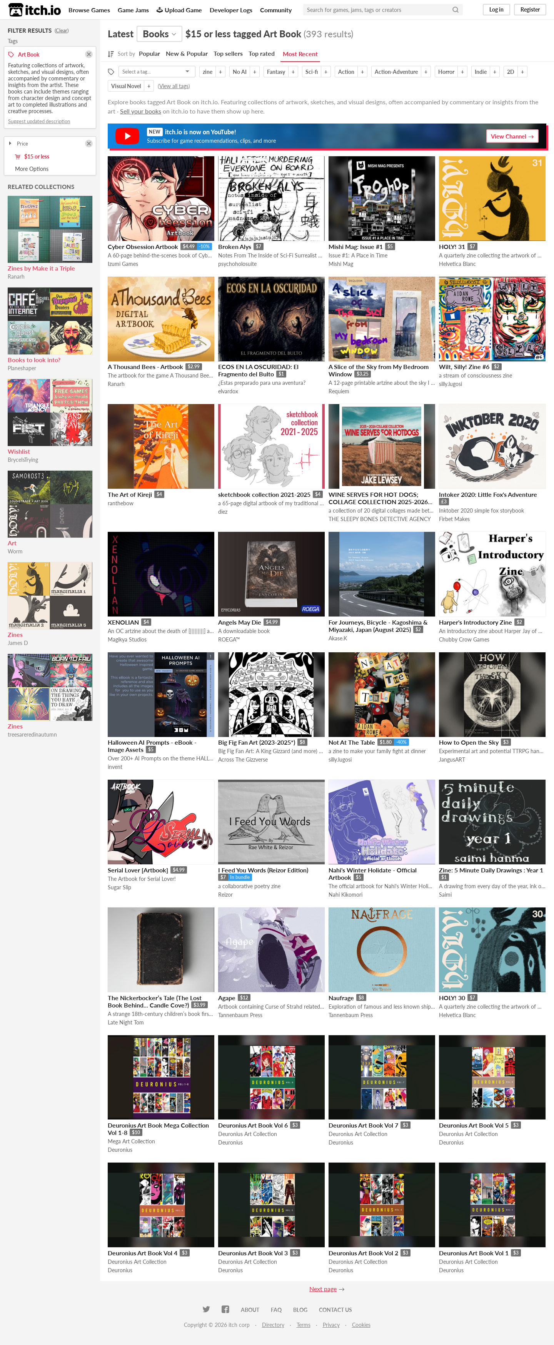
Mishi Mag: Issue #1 (356, 246)
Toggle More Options (50, 169)
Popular (149, 53)
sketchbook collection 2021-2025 (264, 494)
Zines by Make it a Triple (41, 268)
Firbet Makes (454, 519)
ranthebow (120, 503)
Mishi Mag (341, 264)
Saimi (445, 894)
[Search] (455, 9)
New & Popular (187, 53)
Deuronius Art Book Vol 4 (142, 1252)
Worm (15, 551)
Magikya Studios (127, 639)
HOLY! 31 (452, 246)
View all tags (174, 86)
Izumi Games (123, 264)
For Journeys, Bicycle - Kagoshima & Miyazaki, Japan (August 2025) (378, 625)
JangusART (452, 759)
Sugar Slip (119, 887)
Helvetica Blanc (457, 264)
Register (530, 9)
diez (222, 511)
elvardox (228, 391)
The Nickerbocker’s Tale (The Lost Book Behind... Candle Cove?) (155, 1001)
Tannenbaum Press (240, 1015)
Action (346, 72)
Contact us (335, 1310)
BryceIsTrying (23, 459)
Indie (481, 72)
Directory (273, 1325)
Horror (446, 72)
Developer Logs (231, 9)
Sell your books (140, 111)
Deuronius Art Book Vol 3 (253, 1252)
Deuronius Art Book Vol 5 (474, 1125)
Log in (496, 9)
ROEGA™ (229, 639)
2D (510, 72)
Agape (226, 997)
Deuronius (120, 1149)
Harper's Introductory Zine (475, 622)
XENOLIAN (123, 622)
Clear (61, 30)
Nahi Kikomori (345, 894)
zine (207, 72)
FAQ (276, 1310)
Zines (15, 634)
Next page (323, 1288)
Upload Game (179, 9)
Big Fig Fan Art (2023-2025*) (256, 742)
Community (276, 9)
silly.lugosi (450, 384)
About (250, 1310)
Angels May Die (239, 622)
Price (17, 143)
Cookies (361, 1325)
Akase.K (338, 638)
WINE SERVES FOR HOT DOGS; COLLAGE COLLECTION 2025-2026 (378, 498)
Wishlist (19, 451)
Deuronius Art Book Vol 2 (363, 1252)
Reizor (225, 894)
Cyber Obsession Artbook (143, 246)
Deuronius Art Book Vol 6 (253, 1125)
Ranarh (16, 276)
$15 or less (32, 156)
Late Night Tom (126, 1022)
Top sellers (228, 53)
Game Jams (133, 9)
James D (18, 643)
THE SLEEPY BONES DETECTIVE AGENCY (380, 519)
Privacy (331, 1325)
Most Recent (300, 53)
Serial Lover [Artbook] (138, 870)
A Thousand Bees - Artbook (145, 366)
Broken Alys (234, 246)
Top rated (262, 53)
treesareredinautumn (32, 734)
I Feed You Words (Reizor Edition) (263, 870)
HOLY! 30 (452, 997)
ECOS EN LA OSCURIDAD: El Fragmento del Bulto (258, 370)
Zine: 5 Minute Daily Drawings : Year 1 (491, 870)
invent (115, 767)
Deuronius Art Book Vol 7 (363, 1125)
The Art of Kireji (130, 494)
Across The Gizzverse (243, 759)
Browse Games (89, 9)
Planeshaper (22, 368)
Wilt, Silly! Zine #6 (464, 366)
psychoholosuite (237, 264)
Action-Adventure (396, 72)
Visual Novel (126, 86)
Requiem (339, 391)
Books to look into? (34, 359)
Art (12, 542)
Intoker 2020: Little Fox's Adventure (488, 494)
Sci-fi (311, 72)
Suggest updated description (39, 121)
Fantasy (276, 72)
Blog (300, 1310)
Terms (303, 1325)
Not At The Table (352, 742)
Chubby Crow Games (464, 639)
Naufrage (341, 997)
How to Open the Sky (469, 742)
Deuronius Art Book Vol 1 (474, 1252)
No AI (240, 72)
